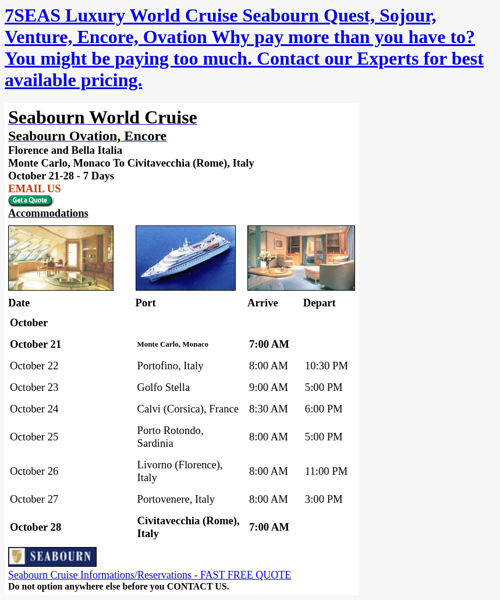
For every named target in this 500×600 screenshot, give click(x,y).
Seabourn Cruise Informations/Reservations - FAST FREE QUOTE (149, 575)
